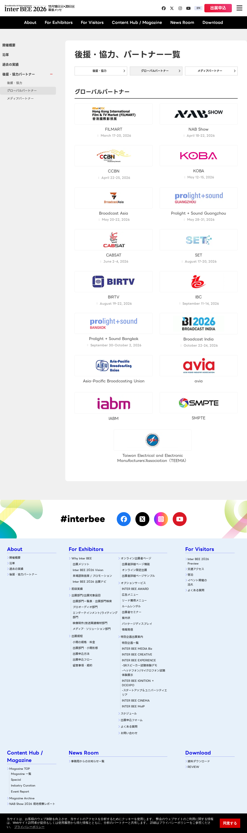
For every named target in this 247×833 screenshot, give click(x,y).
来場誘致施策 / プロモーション (92, 576)
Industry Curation (23, 785)
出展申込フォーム (132, 720)
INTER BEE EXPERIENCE (139, 660)
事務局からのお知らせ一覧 (87, 761)
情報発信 (127, 629)
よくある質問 (129, 726)
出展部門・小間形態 (85, 648)
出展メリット (81, 564)
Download (212, 22)
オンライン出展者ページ (136, 558)
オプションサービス (133, 583)
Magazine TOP (19, 768)
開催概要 (8, 45)
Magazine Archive (21, 798)
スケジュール (129, 713)
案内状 (126, 618)
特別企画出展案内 (132, 637)
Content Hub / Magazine (137, 22)
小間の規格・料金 (84, 642)
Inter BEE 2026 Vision (88, 570)
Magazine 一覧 (21, 774)
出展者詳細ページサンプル (138, 576)
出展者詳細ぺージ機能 (136, 564)
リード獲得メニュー (134, 600)
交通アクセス (196, 569)
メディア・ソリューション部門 (92, 629)
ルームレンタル (131, 606)
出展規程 (77, 636)
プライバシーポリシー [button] (29, 827)
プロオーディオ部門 (85, 607)
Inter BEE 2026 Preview (198, 561)
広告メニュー (130, 594)
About (30, 22)
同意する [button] (230, 823)
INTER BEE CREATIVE (137, 654)
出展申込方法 (81, 654)
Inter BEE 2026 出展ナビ (89, 581)
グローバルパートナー (22, 90)
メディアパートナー (20, 98)
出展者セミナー (131, 612)
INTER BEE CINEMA (136, 700)
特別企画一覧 (130, 643)
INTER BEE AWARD (135, 589)
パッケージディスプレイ (137, 623)
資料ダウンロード (199, 761)
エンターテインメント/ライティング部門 (95, 615)
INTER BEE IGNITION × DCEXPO (138, 682)
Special (16, 779)
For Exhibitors (58, 22)
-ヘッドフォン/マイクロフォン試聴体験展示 (143, 672)
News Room (182, 22)
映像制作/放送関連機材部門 (90, 623)
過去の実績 (10, 64)
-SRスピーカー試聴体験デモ (139, 665)
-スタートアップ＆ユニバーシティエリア (144, 692)
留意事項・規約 (82, 665)
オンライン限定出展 (134, 570)
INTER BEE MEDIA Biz (137, 648)
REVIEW (193, 767)
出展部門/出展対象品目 (86, 595)
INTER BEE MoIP (133, 706)
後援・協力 (14, 83)
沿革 (5, 54)
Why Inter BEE (82, 558)
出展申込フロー (82, 659)
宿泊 (190, 574)
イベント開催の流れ (197, 582)
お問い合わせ (129, 733)
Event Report (20, 791)
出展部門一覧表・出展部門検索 (92, 601)
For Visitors (92, 22)
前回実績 (77, 589)
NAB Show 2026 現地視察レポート (32, 804)
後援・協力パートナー (23, 574)
